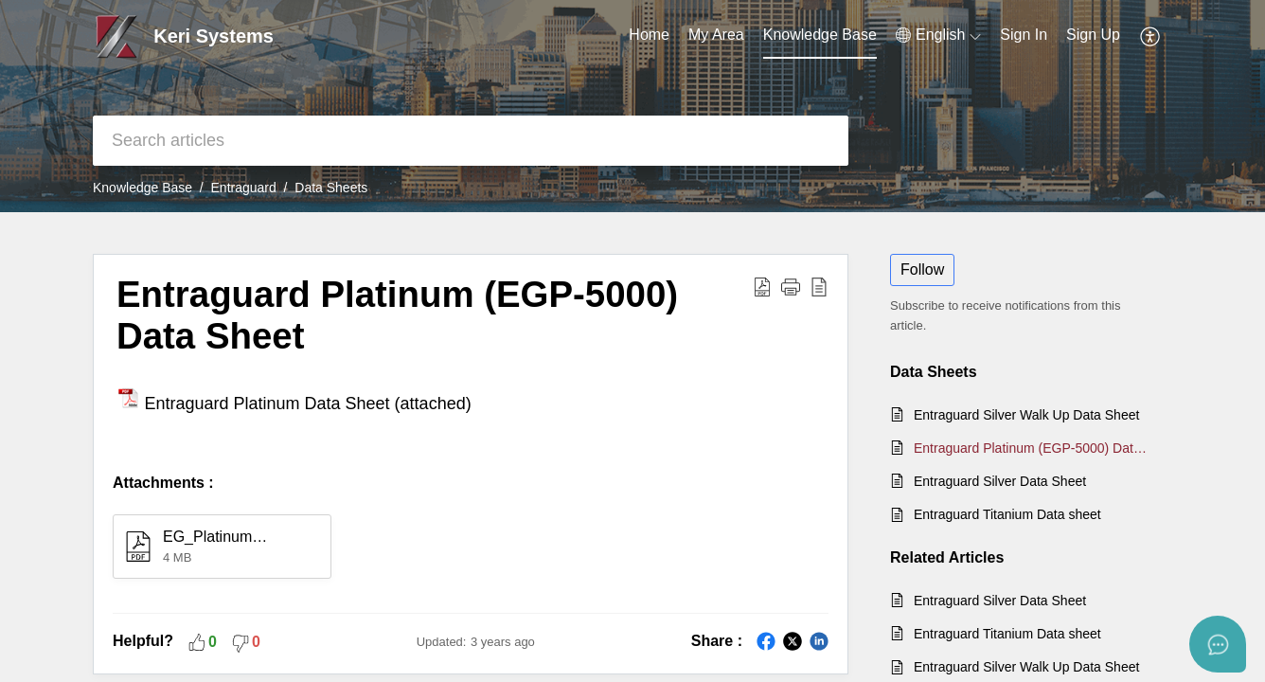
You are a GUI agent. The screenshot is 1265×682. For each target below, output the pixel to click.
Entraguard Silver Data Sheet (1000, 481)
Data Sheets (330, 187)
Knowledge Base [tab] (820, 35)
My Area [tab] (716, 35)
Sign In (1023, 35)
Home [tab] (649, 35)
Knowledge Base (142, 187)
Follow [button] (922, 269)
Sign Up (1093, 35)
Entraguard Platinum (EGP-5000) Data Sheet (1033, 448)
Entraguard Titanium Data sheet (1007, 514)
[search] (470, 141)
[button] (938, 35)
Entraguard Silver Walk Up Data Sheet (1026, 414)
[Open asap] (1217, 644)
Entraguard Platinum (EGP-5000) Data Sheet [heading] (397, 315)
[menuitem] (1023, 36)
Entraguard (243, 187)
